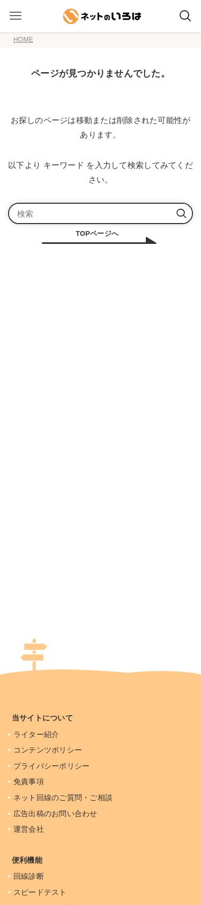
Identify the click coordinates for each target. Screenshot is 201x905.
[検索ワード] (100, 213)
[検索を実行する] (181, 213)
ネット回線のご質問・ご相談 (64, 797)
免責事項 (29, 781)
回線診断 (29, 876)
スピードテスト (41, 892)
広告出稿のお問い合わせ (56, 813)
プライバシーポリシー (52, 766)
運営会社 (29, 829)
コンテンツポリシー (49, 750)
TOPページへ (97, 233)
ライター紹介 (37, 734)
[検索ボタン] (185, 16)
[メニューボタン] (15, 16)
